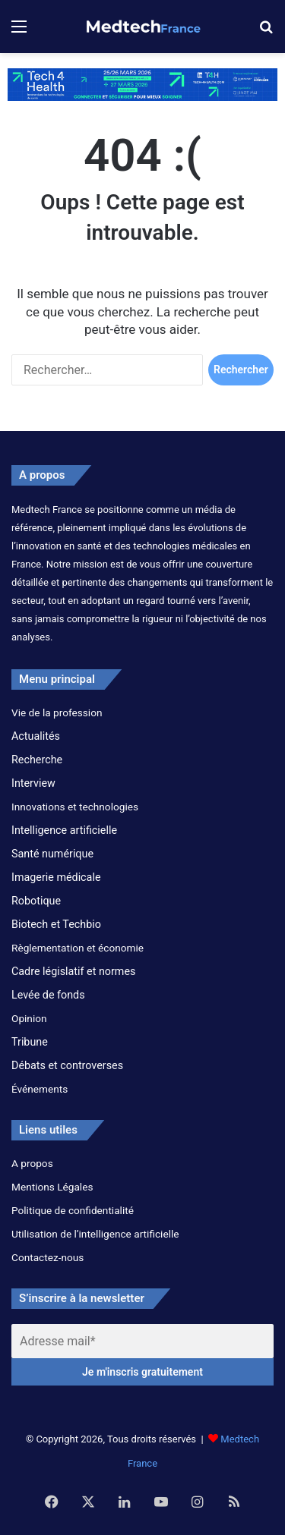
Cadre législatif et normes (73, 971)
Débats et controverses (67, 1065)
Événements (39, 1089)
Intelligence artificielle (64, 830)
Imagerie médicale (56, 877)
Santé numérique (52, 854)
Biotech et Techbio (56, 924)
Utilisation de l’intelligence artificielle (95, 1234)
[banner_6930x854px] (142, 84)
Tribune (29, 1042)
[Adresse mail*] (142, 1341)
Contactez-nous (47, 1257)
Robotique (36, 901)
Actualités (35, 736)
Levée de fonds (48, 995)
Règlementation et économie (77, 948)
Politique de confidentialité (72, 1210)
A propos (32, 1163)
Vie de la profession (57, 712)
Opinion (29, 1018)
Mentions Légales (52, 1187)
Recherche (36, 759)
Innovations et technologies (74, 807)
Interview (33, 783)
